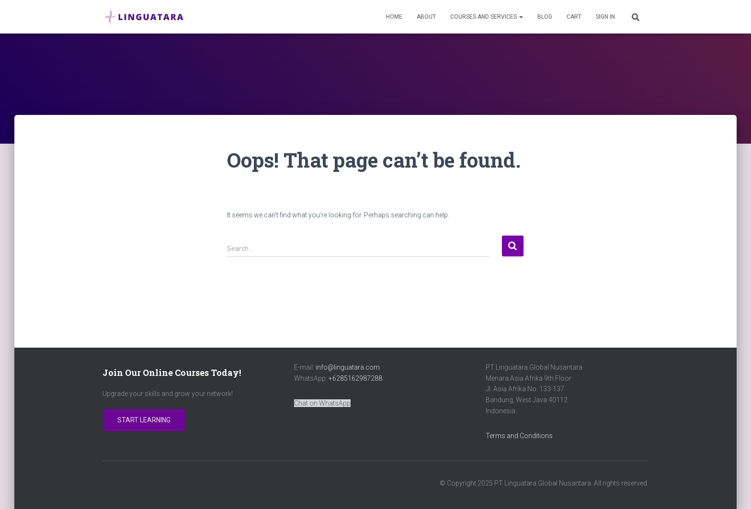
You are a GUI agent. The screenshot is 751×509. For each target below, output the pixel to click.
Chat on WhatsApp (322, 403)
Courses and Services (486, 16)
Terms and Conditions (519, 436)
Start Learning (144, 420)
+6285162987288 (355, 378)
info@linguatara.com (348, 367)
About (426, 16)
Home (394, 16)
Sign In (605, 16)
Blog (544, 16)
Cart (574, 16)
